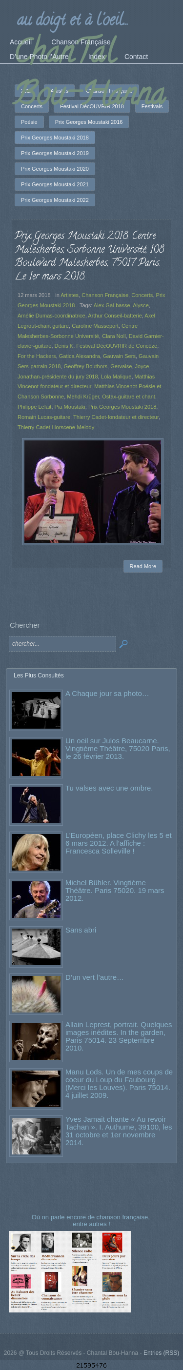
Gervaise (121, 366)
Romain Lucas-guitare (44, 417)
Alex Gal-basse (112, 305)
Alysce (141, 305)
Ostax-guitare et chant (128, 396)
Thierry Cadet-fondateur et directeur (116, 417)
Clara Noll (114, 336)
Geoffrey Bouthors (85, 366)
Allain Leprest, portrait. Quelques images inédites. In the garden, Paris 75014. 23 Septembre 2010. (118, 1036)
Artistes (70, 295)
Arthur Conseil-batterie (115, 315)
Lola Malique (116, 376)
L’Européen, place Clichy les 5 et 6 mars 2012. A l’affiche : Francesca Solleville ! (118, 843)
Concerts (142, 295)
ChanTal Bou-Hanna (89, 76)
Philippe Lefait (34, 407)
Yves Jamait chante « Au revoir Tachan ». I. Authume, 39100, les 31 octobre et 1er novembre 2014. (118, 1131)
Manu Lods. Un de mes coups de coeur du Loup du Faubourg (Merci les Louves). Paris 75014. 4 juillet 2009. (119, 1083)
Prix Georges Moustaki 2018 (122, 407)
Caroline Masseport (95, 326)
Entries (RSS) (161, 1353)
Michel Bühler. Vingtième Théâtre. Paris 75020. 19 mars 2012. (114, 890)
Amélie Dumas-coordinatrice (51, 315)
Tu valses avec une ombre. (109, 788)
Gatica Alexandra (79, 356)
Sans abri (80, 930)
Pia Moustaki (70, 407)
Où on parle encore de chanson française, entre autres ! (92, 1220)
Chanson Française (104, 295)
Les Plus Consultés (39, 675)
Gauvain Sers (119, 356)
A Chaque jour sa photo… (107, 693)
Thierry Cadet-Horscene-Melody (56, 427)
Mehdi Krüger (83, 396)
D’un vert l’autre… (94, 977)
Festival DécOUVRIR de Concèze (116, 346)
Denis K (64, 346)
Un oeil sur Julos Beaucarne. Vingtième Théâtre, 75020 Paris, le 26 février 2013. (117, 748)
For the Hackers (37, 356)
